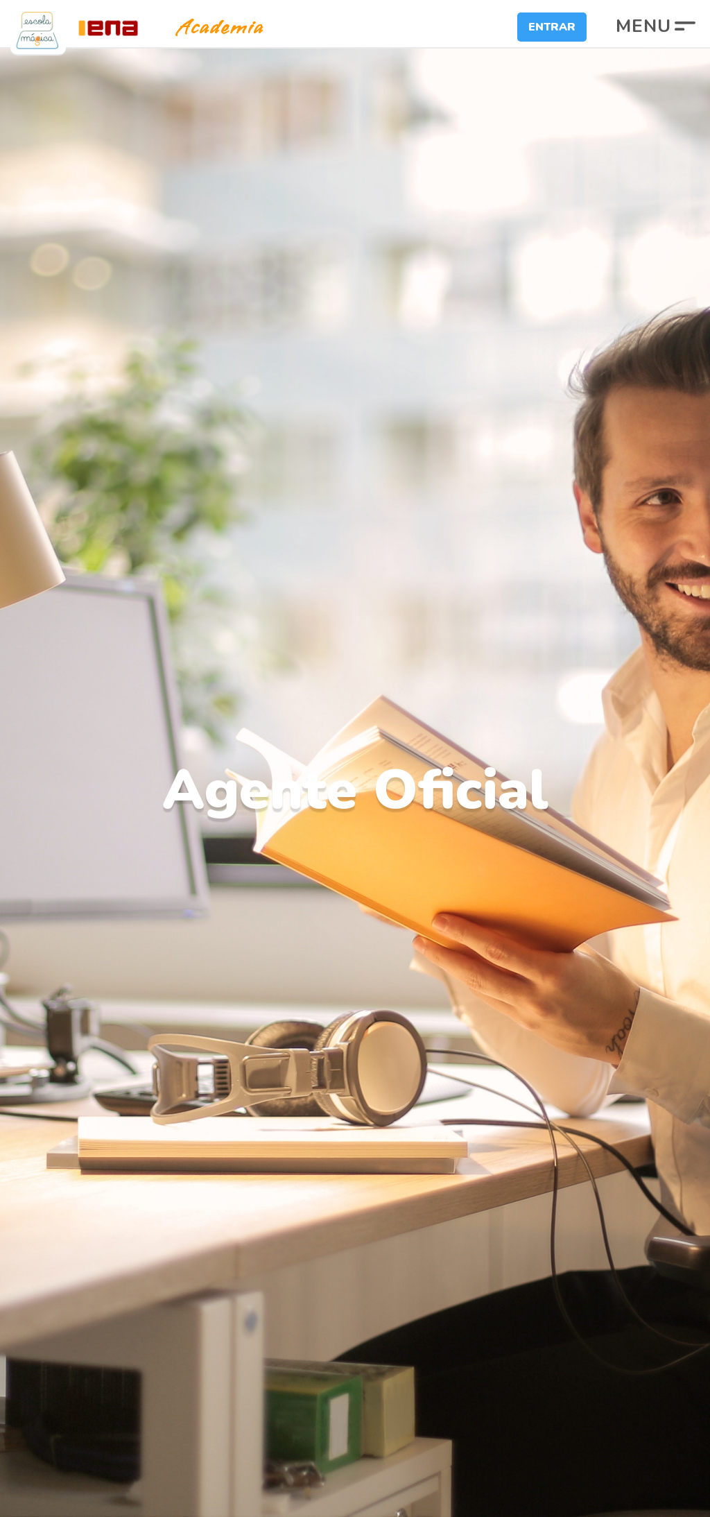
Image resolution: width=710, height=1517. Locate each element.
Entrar (551, 27)
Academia (208, 27)
